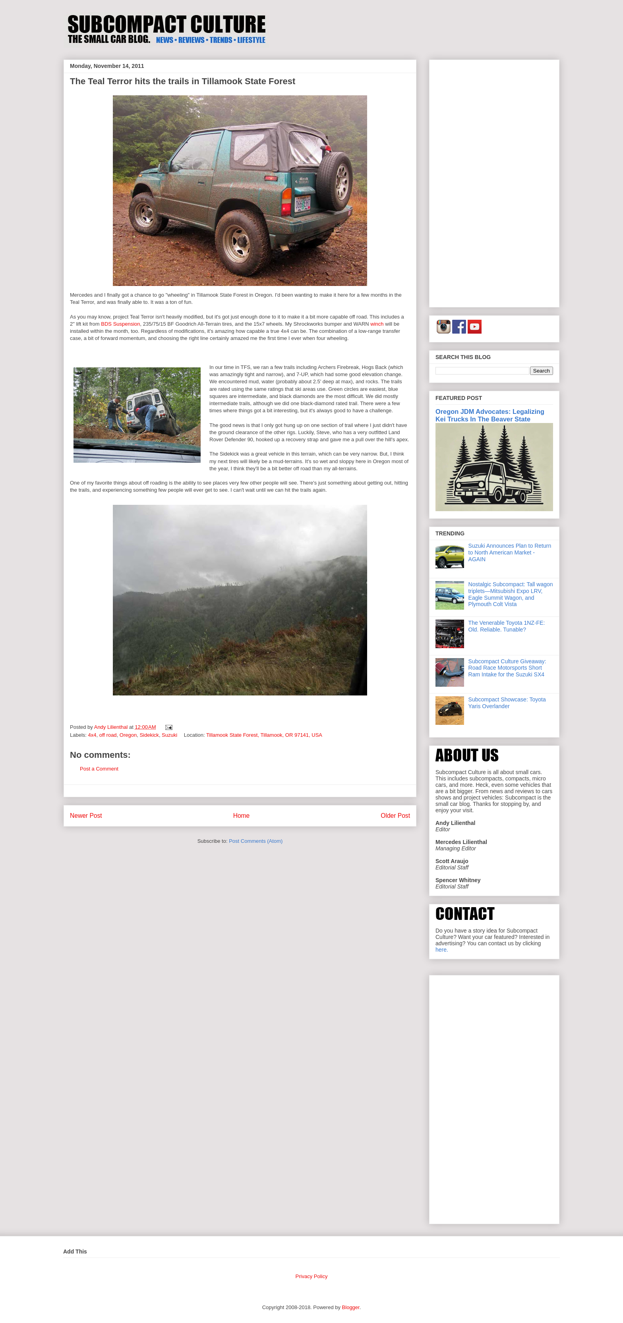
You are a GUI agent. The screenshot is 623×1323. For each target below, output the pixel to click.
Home (241, 815)
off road (108, 735)
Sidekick (149, 735)
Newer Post (86, 815)
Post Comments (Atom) (255, 841)
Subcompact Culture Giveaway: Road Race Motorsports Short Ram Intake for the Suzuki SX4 (507, 668)
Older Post (395, 815)
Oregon (128, 735)
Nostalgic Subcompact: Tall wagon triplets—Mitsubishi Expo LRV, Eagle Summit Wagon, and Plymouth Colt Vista (510, 594)
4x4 (92, 735)
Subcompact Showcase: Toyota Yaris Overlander (507, 702)
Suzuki (169, 735)
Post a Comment (99, 769)
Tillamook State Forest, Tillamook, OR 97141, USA (264, 735)
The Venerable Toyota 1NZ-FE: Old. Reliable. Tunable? (506, 626)
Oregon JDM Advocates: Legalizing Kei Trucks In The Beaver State (489, 415)
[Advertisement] (494, 182)
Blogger (351, 1307)
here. (441, 949)
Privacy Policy (312, 1276)
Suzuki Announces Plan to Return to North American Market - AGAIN (509, 552)
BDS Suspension (120, 324)
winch (377, 324)
